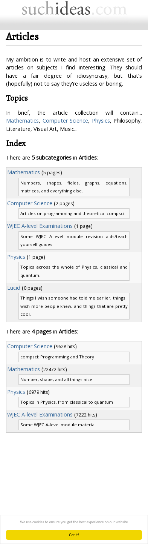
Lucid (13, 287)
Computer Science (65, 120)
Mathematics (22, 120)
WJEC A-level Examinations (40, 225)
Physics (101, 120)
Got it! (74, 534)
